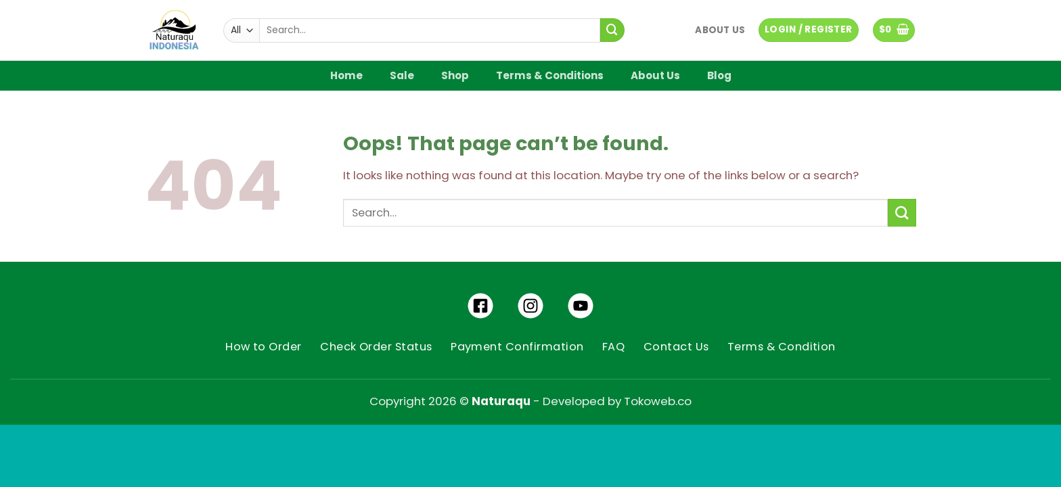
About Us (720, 30)
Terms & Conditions (550, 75)
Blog (719, 75)
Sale (402, 75)
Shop (455, 75)
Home (346, 75)
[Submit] (612, 30)
